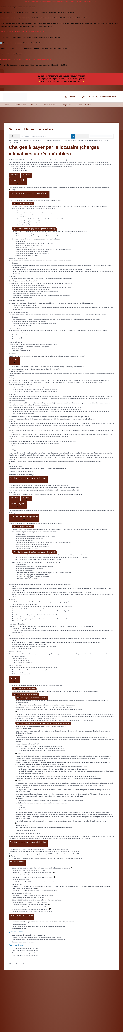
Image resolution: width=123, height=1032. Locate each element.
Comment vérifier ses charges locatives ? (26, 953)
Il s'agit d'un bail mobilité (24, 688)
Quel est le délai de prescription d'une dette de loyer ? (29, 935)
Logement (26, 140)
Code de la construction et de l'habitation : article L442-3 (31, 904)
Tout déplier (26, 175)
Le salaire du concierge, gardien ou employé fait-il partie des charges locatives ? (37, 937)
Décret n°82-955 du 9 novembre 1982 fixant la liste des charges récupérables (37, 900)
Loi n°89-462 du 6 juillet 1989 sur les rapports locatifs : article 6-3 (33, 881)
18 (52, 59)
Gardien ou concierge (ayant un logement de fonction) (34, 228)
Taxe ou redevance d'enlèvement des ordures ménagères (30, 346)
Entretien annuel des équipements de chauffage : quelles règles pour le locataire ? (38, 939)
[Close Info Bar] (2, 89)
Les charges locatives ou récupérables (25, 948)
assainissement (25, 350)
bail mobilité (27, 691)
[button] (11, 104)
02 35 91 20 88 (61, 65)
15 (46, 59)
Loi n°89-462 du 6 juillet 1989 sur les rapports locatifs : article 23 (33, 872)
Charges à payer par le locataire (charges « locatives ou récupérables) (85, 140)
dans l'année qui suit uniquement (72, 494)
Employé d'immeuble (23, 203)
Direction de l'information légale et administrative (22, 963)
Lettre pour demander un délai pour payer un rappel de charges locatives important (38, 926)
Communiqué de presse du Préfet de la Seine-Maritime (22, 43)
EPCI (72, 398)
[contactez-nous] (72, 97)
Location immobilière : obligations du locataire (46, 140)
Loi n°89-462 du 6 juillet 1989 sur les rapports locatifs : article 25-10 (34, 890)
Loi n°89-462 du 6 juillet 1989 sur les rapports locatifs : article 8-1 (33, 895)
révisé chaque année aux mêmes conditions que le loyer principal (51, 707)
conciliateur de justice (45, 425)
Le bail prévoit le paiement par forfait (31, 697)
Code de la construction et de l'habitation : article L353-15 (31, 909)
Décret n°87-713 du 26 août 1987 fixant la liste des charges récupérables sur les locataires (42, 868)
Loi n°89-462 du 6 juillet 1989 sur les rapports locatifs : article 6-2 (33, 877)
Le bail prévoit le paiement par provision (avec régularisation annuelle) (43, 723)
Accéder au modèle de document (22, 471)
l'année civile (57, 457)
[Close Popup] (2, 71)
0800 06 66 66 (63, 48)
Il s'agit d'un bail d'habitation (25, 694)
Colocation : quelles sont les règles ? (24, 942)
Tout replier (14, 175)
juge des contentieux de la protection (25, 453)
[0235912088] (87, 97)
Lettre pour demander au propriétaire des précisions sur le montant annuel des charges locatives (43, 921)
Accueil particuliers (15, 140)
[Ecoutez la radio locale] (106, 97)
